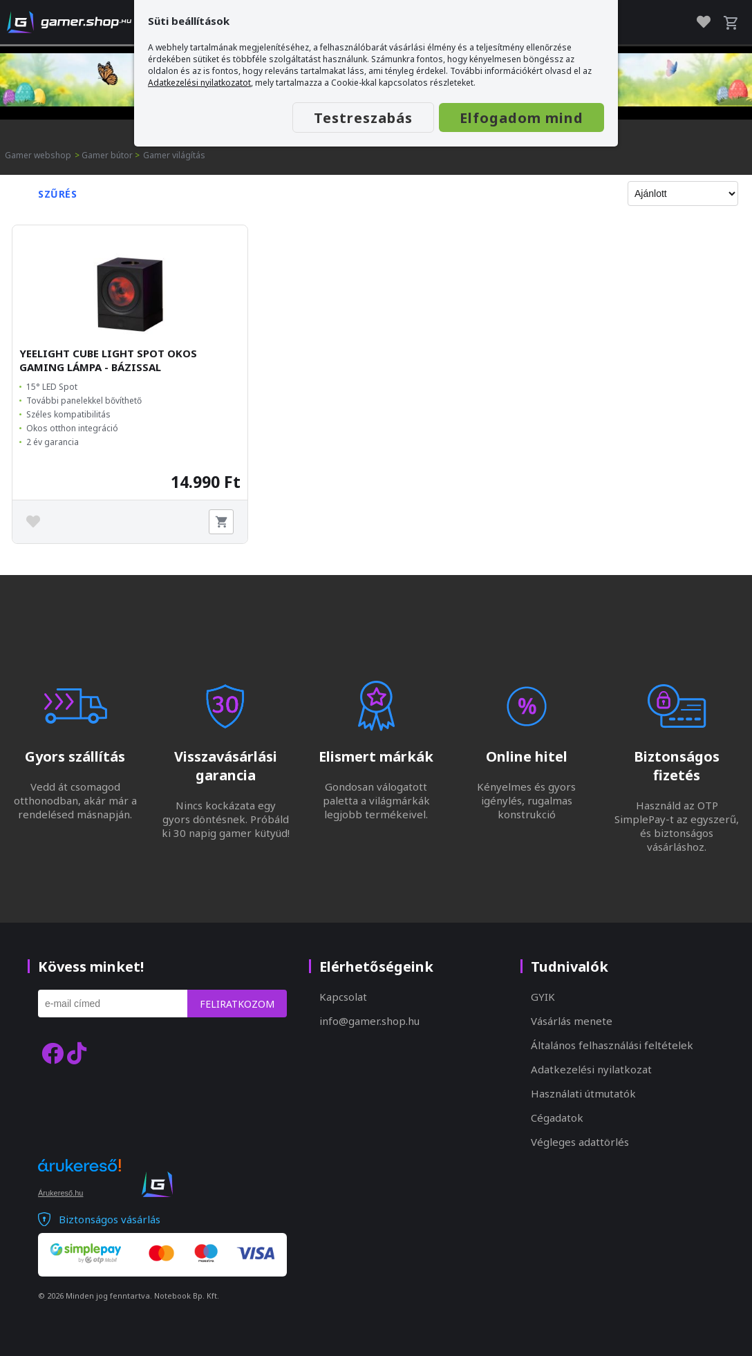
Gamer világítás (174, 155)
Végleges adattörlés (580, 1142)
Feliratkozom (237, 1003)
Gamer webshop (38, 155)
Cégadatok (557, 1117)
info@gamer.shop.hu (369, 1021)
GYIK (543, 997)
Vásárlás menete (571, 1021)
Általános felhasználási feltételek (612, 1045)
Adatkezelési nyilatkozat (591, 1069)
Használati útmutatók (583, 1093)
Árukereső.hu (60, 1193)
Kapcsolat (343, 997)
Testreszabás (363, 118)
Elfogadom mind (521, 118)
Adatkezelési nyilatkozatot (199, 82)
